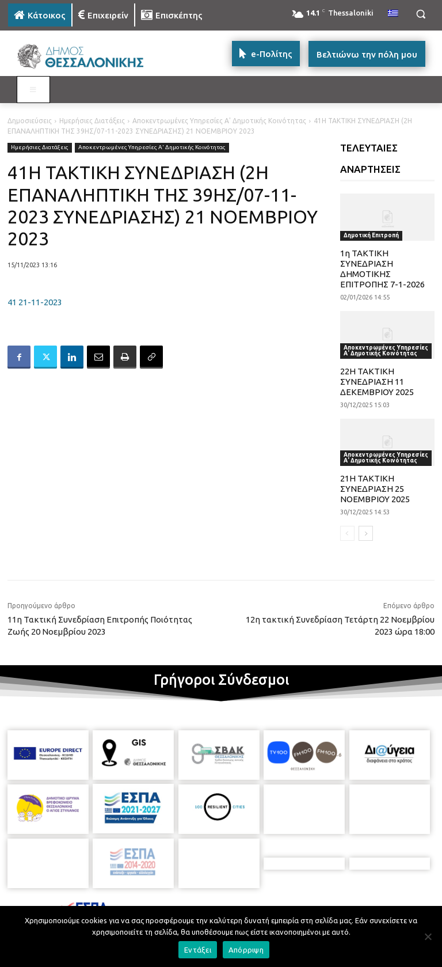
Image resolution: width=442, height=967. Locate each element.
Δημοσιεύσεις (29, 120)
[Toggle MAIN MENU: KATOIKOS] (33, 90)
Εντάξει (197, 950)
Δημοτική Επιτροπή (371, 235)
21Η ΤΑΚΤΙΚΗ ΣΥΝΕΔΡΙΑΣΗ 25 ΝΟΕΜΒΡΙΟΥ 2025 (375, 488)
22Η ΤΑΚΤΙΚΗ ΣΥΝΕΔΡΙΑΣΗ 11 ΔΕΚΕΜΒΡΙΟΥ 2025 (377, 381)
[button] (420, 14)
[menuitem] (393, 14)
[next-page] (366, 533)
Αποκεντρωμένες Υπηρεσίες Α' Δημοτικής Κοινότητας (219, 120)
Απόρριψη (246, 950)
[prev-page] (347, 533)
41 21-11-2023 (34, 302)
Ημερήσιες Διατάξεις (92, 120)
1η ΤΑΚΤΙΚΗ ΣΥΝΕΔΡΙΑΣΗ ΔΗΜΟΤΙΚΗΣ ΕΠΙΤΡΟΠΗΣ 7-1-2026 (382, 268)
